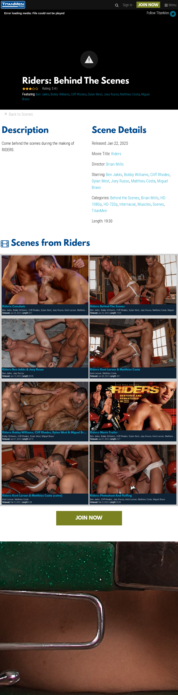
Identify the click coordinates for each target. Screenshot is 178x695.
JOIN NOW (148, 5)
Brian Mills (115, 164)
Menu (170, 5)
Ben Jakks (42, 94)
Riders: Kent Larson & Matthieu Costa (115, 369)
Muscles (144, 204)
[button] (89, 59)
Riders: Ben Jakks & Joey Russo (23, 369)
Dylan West (95, 94)
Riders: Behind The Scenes (107, 306)
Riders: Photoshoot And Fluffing (111, 495)
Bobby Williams (60, 94)
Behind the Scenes (124, 197)
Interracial (127, 204)
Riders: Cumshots (13, 306)
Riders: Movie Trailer (104, 432)
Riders (116, 153)
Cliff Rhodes (78, 94)
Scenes (158, 204)
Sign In (127, 5)
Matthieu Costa (130, 94)
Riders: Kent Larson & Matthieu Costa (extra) (32, 495)
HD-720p (111, 204)
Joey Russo (111, 94)
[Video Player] (89, 60)
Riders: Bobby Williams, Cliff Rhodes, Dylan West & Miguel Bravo (45, 432)
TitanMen (99, 210)
